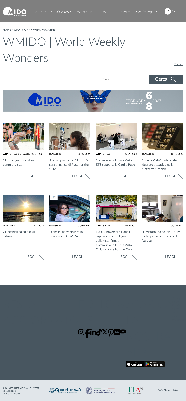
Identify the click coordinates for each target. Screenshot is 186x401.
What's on (84, 12)
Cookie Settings (168, 390)
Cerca (162, 79)
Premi (122, 12)
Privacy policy (176, 300)
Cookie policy (176, 307)
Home (7, 30)
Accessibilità (179, 320)
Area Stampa (144, 12)
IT (179, 11)
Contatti (178, 64)
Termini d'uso (176, 314)
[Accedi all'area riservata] (168, 11)
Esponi (105, 12)
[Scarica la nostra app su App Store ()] (135, 364)
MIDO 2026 (60, 12)
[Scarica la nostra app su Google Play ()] (154, 364)
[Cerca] (174, 11)
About (37, 12)
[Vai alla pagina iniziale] (14, 11)
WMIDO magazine (43, 30)
